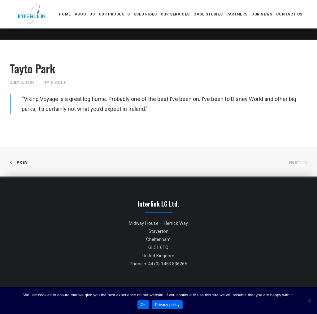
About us (86, 20)
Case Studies (209, 20)
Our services (176, 20)
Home (66, 20)
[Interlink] (32, 20)
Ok (143, 304)
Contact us (291, 20)
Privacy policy (167, 304)
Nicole (58, 83)
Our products (115, 20)
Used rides (146, 20)
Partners (238, 20)
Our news (263, 20)
